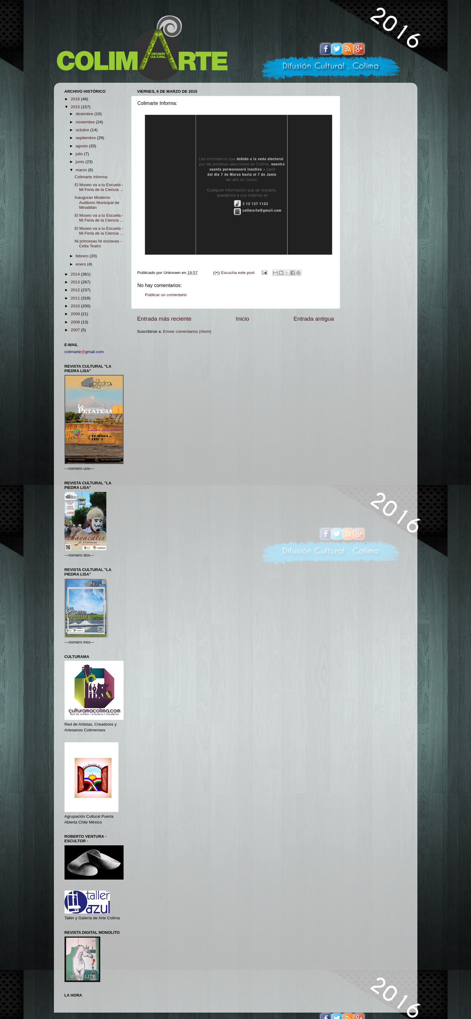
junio (80, 161)
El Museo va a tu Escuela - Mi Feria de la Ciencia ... (99, 187)
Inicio (242, 319)
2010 (76, 306)
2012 (76, 290)
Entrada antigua (314, 319)
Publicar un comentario (166, 294)
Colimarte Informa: (91, 177)
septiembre (86, 137)
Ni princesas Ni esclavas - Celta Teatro (98, 243)
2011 (76, 298)
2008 (76, 322)
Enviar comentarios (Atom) (187, 331)
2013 (76, 282)
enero (81, 264)
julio (80, 154)
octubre (83, 130)
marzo (82, 170)
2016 (76, 99)
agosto (82, 146)
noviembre (86, 122)
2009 (76, 314)
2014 (76, 274)
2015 (76, 107)
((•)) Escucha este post (233, 272)
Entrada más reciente (164, 319)
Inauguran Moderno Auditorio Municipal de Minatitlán (97, 202)
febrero (83, 256)
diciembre (85, 114)
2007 (76, 330)
